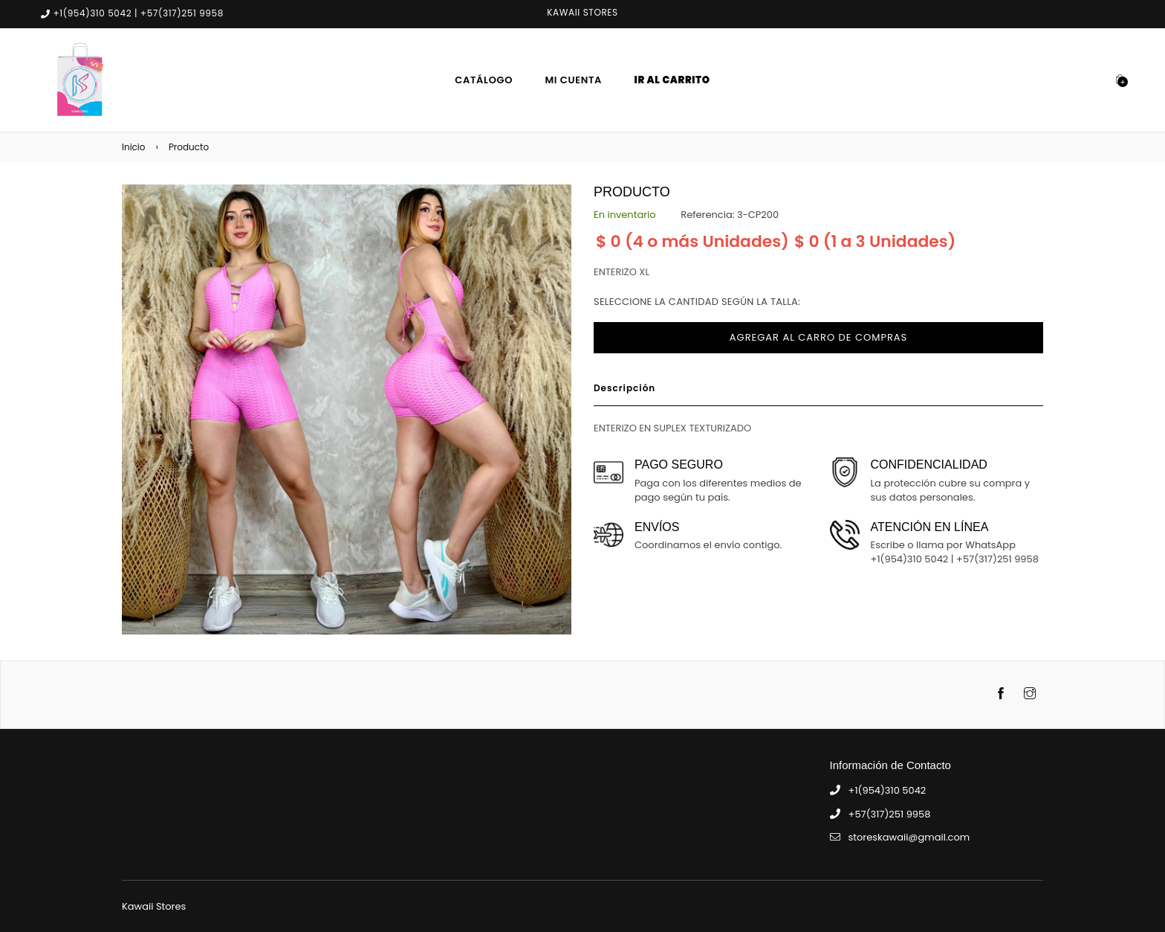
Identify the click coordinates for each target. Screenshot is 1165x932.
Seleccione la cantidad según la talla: (697, 302)
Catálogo (484, 80)
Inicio (134, 147)
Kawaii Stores (154, 906)
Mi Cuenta (574, 80)
